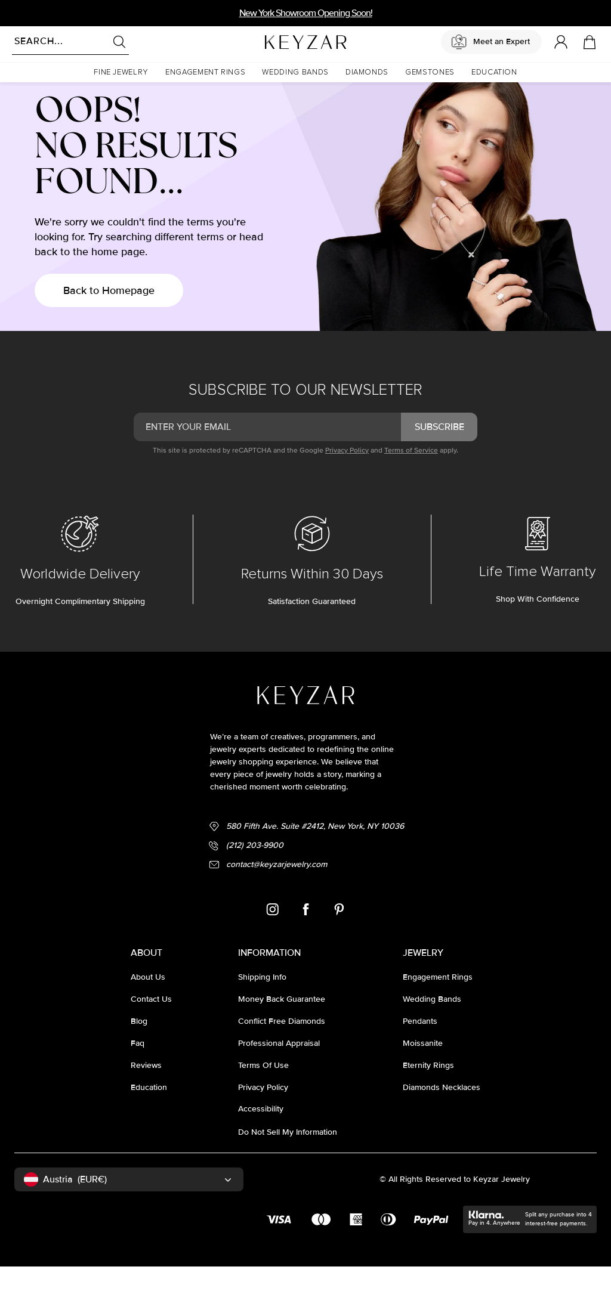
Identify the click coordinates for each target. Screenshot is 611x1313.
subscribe (439, 473)
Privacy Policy (347, 497)
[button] (121, 72)
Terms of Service (411, 497)
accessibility (260, 1155)
